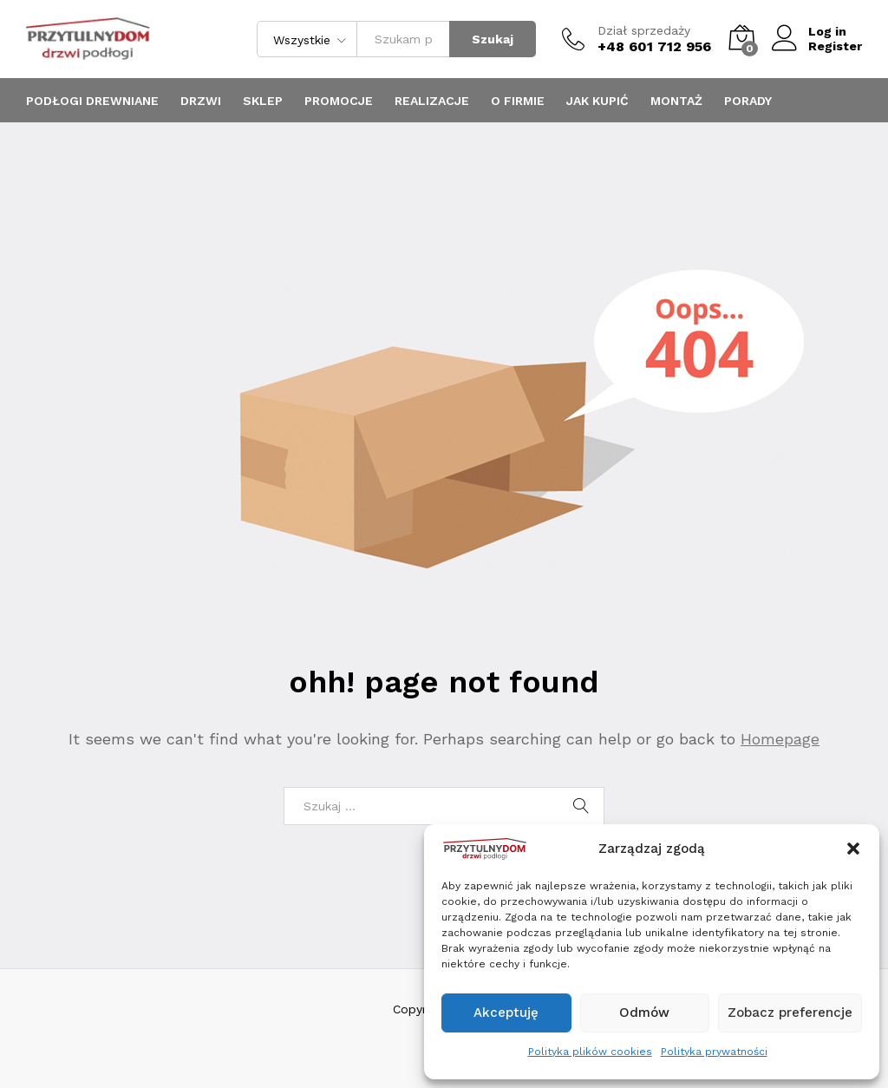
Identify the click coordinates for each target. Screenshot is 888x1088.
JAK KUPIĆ (597, 101)
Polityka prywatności (714, 1051)
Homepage (780, 739)
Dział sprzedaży (643, 30)
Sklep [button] (263, 101)
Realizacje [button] (432, 101)
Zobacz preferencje (790, 1012)
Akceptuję (506, 1012)
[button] (853, 848)
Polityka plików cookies (590, 1051)
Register (835, 46)
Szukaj (492, 39)
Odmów (644, 1012)
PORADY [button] (748, 101)
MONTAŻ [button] (676, 101)
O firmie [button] (518, 101)
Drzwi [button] (200, 101)
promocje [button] (338, 101)
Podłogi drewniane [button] (92, 101)
